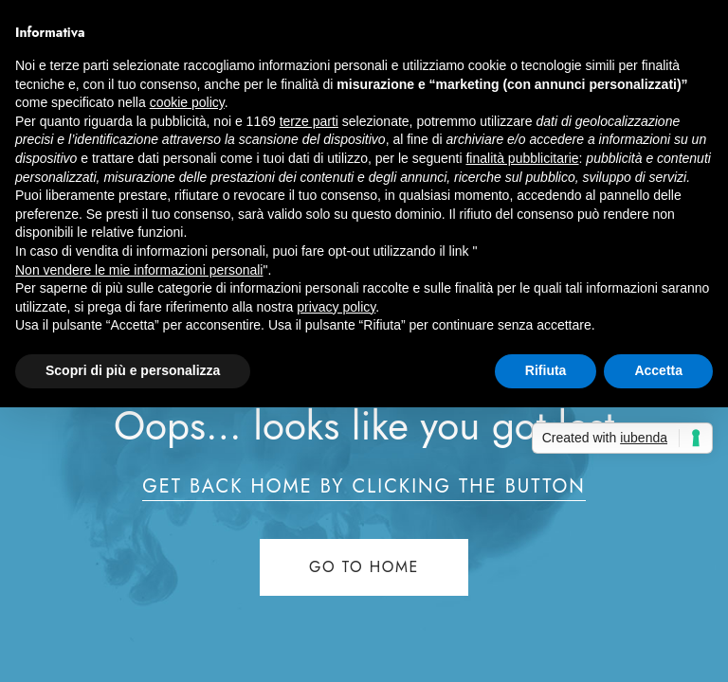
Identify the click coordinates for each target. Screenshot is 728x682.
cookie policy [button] (187, 102)
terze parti (309, 121)
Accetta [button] (658, 370)
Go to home (364, 567)
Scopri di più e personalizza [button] (133, 370)
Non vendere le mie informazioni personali (139, 270)
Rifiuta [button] (546, 370)
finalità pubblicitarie (521, 158)
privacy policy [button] (336, 306)
